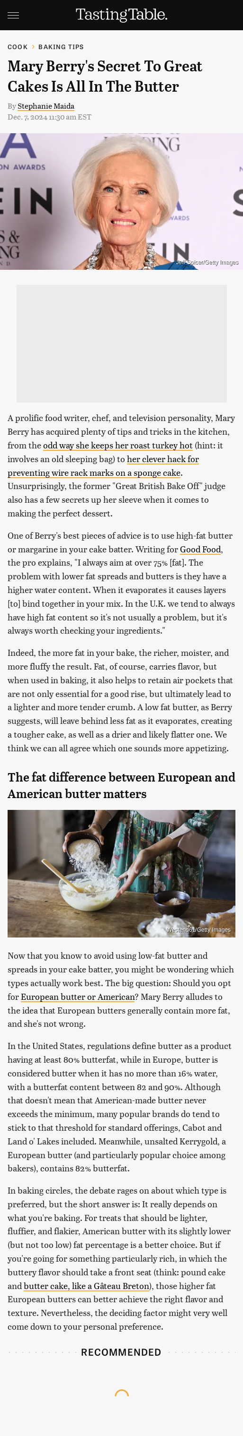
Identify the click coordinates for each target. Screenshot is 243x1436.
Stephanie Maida (46, 105)
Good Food (200, 549)
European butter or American (78, 996)
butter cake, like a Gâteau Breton (86, 1285)
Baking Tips (61, 46)
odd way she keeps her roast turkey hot (118, 445)
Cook (18, 46)
